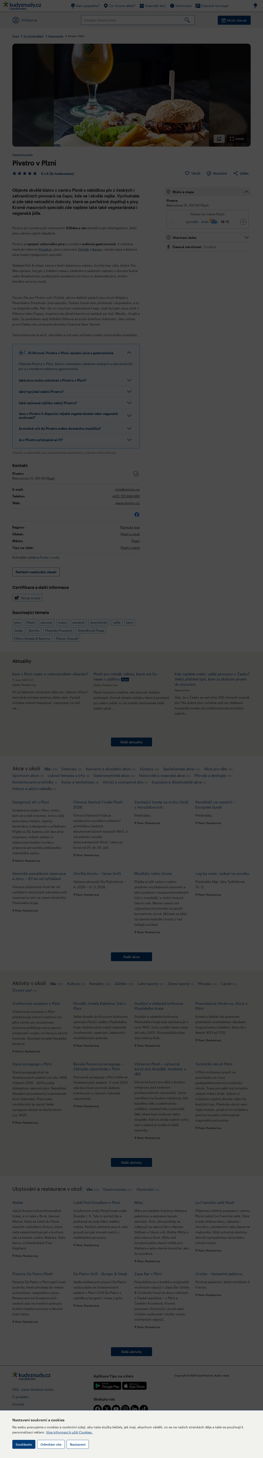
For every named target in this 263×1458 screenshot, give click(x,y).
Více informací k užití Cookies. (69, 1432)
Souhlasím (24, 1444)
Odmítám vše (50, 1444)
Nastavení (77, 1444)
